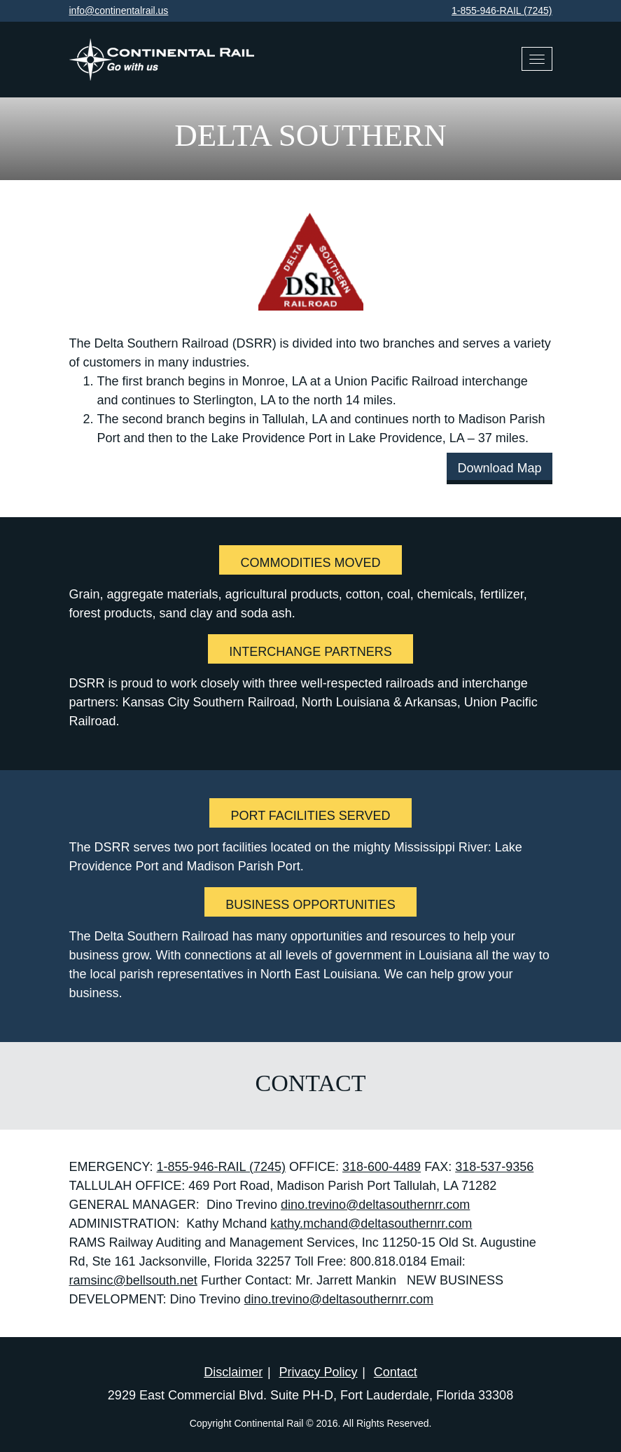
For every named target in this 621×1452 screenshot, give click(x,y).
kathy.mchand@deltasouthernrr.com (371, 1224)
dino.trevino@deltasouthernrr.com (375, 1205)
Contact (395, 1372)
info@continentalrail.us (119, 10)
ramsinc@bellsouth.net (133, 1280)
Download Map (499, 468)
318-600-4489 (381, 1167)
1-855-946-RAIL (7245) (502, 10)
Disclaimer (233, 1372)
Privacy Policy (318, 1372)
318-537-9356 (494, 1167)
